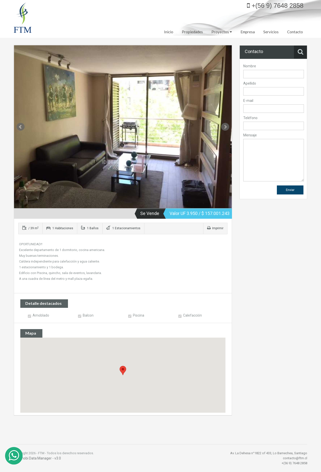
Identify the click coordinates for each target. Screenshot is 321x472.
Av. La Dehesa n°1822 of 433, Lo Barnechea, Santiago (268, 453)
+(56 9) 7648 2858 (275, 5)
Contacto (295, 32)
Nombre (249, 66)
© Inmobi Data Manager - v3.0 (37, 458)
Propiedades (192, 32)
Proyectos (221, 32)
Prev (21, 127)
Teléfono (250, 118)
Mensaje (250, 135)
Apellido (249, 83)
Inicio (168, 32)
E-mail (248, 101)
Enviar (290, 190)
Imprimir (215, 228)
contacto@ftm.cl (295, 458)
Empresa (247, 32)
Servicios (271, 32)
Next (225, 127)
